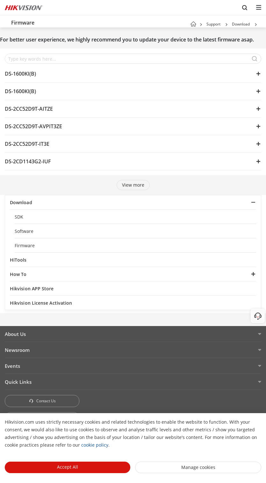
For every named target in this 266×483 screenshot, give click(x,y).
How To (18, 274)
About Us (15, 334)
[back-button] (6, 21)
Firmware (25, 245)
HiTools (18, 260)
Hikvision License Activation (41, 303)
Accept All (67, 467)
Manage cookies (198, 467)
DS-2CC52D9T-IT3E (27, 143)
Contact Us (42, 401)
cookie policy (94, 445)
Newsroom (17, 350)
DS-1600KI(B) (20, 73)
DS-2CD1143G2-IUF (28, 161)
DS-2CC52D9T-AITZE (29, 108)
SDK (19, 217)
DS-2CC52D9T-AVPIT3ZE (33, 126)
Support (213, 24)
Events (12, 366)
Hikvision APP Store (32, 289)
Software (24, 231)
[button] (226, 24)
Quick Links (18, 382)
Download (241, 24)
